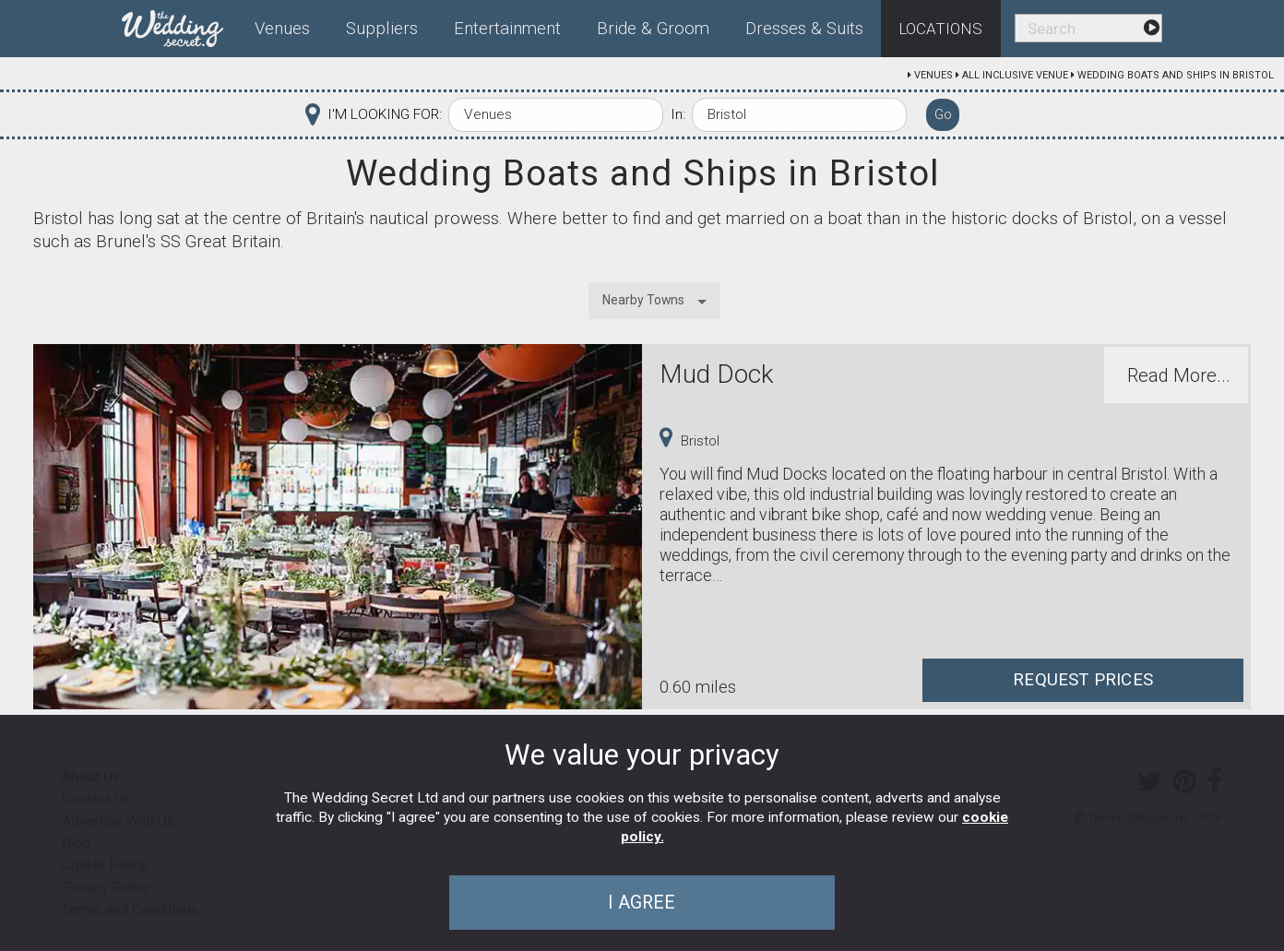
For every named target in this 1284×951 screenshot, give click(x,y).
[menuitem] (180, 25)
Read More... (1178, 375)
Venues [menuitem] (282, 28)
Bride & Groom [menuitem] (653, 28)
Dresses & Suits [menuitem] (804, 28)
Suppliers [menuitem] (382, 28)
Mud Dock (717, 374)
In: (678, 114)
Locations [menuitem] (940, 28)
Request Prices (1083, 680)
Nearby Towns (643, 299)
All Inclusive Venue (1015, 75)
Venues (933, 75)
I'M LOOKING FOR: (384, 114)
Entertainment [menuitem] (507, 28)
